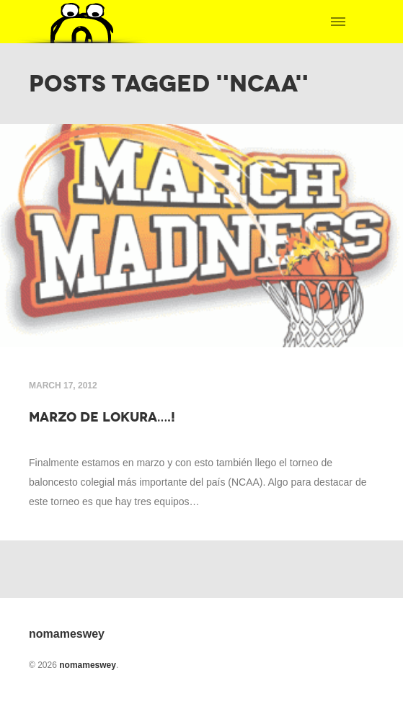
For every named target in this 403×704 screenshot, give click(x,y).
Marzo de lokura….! (102, 417)
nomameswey (87, 665)
